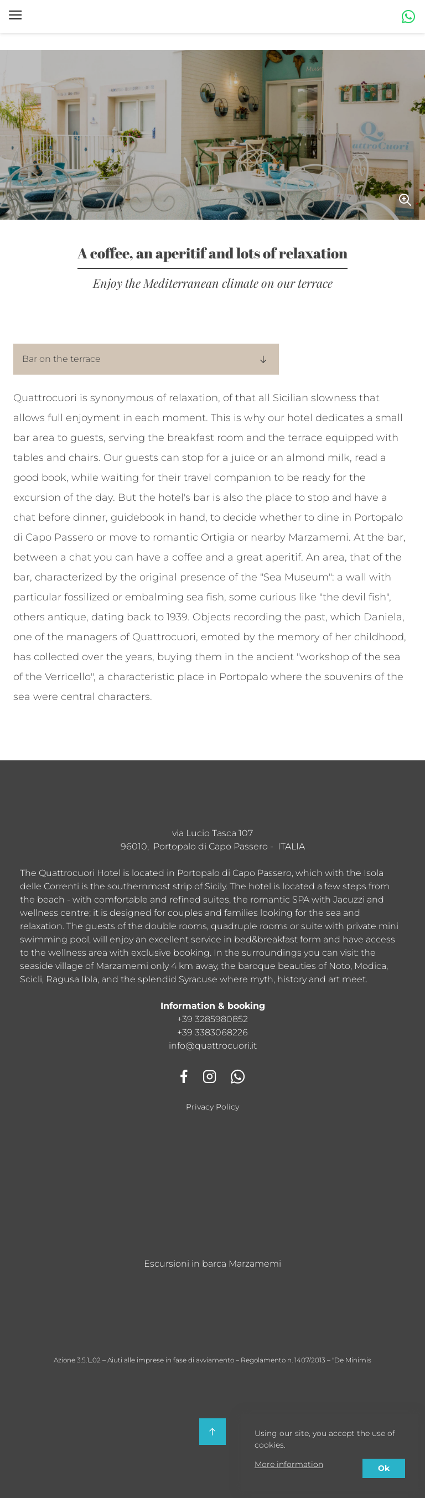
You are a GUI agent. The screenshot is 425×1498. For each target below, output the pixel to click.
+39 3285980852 (212, 1019)
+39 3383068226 (212, 1032)
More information (289, 1464)
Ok (384, 1468)
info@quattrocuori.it (213, 1045)
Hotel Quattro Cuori (94, 16)
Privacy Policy (212, 1107)
